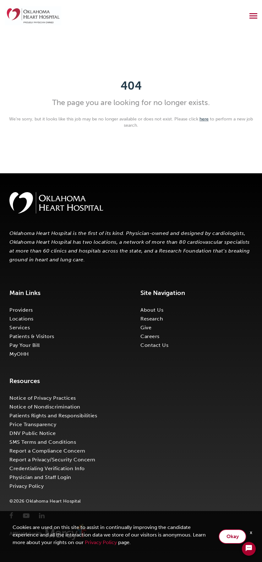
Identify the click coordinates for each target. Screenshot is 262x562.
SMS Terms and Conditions (42, 442)
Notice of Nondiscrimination (44, 407)
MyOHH (19, 354)
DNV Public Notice (32, 433)
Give (145, 328)
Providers (21, 310)
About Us (151, 310)
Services (19, 328)
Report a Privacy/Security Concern (52, 460)
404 (131, 85)
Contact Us (154, 345)
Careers (150, 336)
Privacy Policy (26, 486)
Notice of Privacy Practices (42, 398)
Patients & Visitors (31, 336)
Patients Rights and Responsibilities (53, 416)
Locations (21, 319)
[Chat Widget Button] (249, 549)
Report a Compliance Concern (47, 451)
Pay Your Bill (24, 345)
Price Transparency (32, 424)
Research (151, 319)
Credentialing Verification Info (47, 468)
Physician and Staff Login (40, 477)
